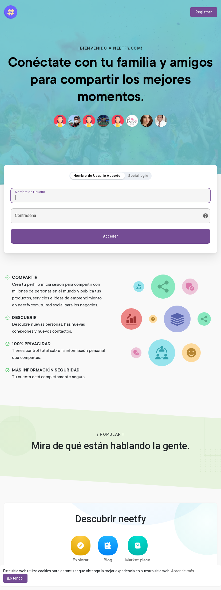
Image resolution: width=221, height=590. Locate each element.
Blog (108, 549)
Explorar (80, 549)
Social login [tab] (138, 176)
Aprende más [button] (182, 571)
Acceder (110, 236)
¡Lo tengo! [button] (15, 578)
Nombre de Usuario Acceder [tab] (97, 176)
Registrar (203, 12)
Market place (137, 549)
